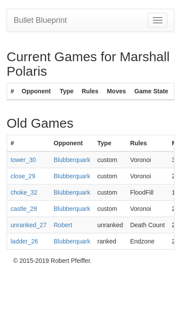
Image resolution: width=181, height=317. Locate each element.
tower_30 (23, 159)
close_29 (23, 176)
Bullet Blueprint (40, 20)
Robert (63, 225)
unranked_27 (29, 225)
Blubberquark (72, 159)
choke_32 (24, 192)
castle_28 (24, 208)
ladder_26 (24, 241)
